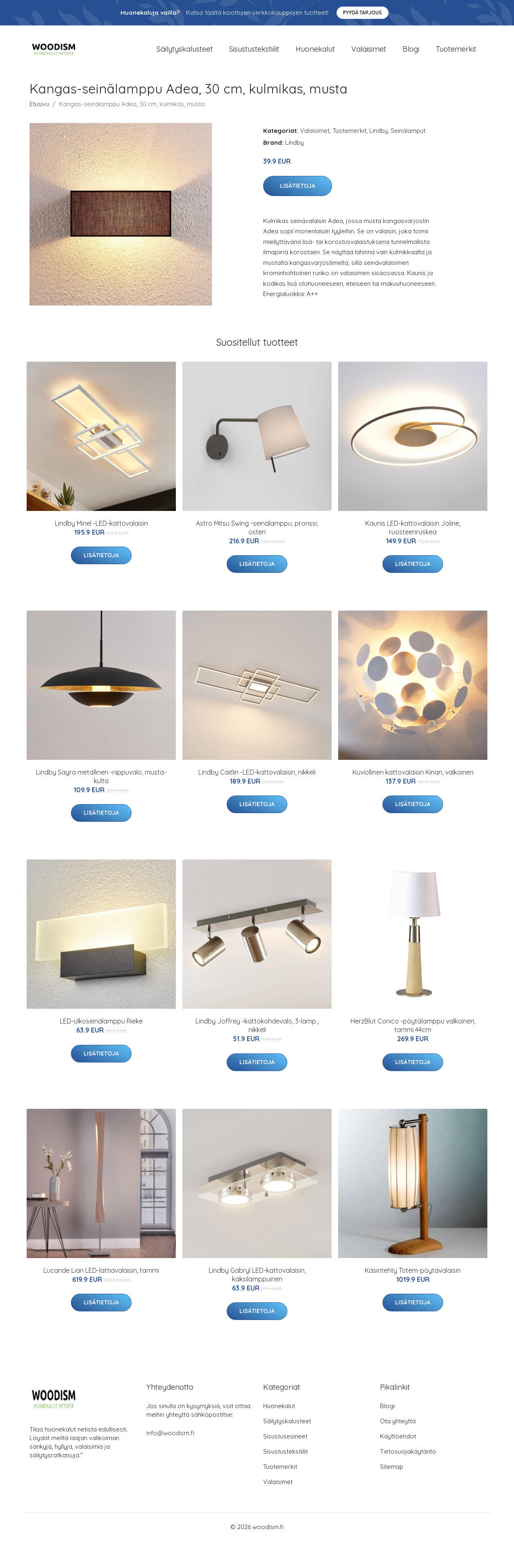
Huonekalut (315, 49)
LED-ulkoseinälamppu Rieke (101, 1021)
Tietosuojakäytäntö (408, 1451)
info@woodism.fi (170, 1433)
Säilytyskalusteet (185, 49)
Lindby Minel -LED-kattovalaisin (101, 523)
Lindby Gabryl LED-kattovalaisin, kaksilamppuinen (257, 1274)
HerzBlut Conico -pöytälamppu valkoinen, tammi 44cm (412, 1025)
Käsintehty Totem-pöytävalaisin (413, 1270)
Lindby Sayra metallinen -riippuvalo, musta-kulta (101, 776)
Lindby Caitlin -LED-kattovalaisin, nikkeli (257, 772)
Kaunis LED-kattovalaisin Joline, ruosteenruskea (412, 527)
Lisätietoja (297, 185)
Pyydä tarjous (362, 12)
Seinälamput (408, 130)
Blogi (411, 49)
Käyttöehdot (398, 1436)
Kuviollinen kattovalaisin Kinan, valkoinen (413, 772)
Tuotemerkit (456, 49)
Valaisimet (368, 49)
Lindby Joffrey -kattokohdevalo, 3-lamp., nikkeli (257, 1025)
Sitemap (391, 1466)
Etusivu (39, 104)
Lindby (378, 130)
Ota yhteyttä (398, 1421)
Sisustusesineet (285, 1436)
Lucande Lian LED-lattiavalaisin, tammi (101, 1270)
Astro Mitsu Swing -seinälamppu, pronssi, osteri (257, 527)
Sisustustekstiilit (254, 49)
